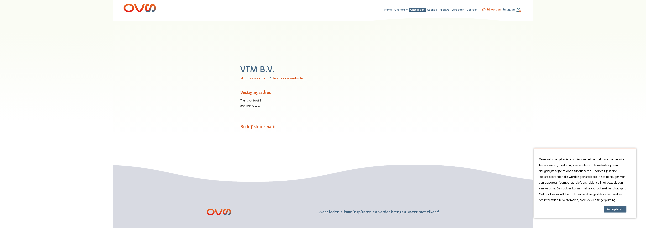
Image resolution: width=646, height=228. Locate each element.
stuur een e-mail (254, 78)
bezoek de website (288, 78)
